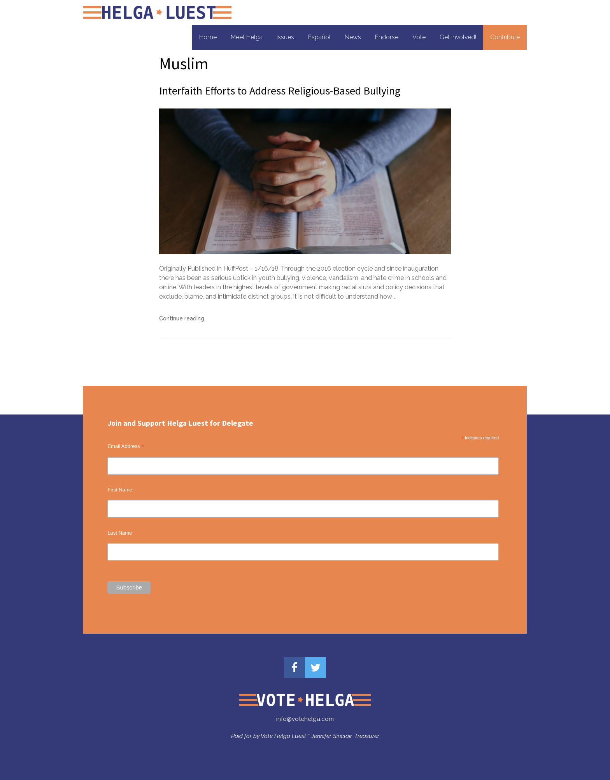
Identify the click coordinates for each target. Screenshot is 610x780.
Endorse (386, 37)
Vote (419, 37)
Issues (285, 37)
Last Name (119, 533)
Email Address (125, 446)
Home (208, 37)
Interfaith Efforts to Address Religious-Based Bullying (279, 91)
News (353, 37)
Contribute (505, 37)
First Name (119, 490)
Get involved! (458, 37)
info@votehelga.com (305, 718)
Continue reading (181, 318)
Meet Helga (247, 37)
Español (319, 37)
